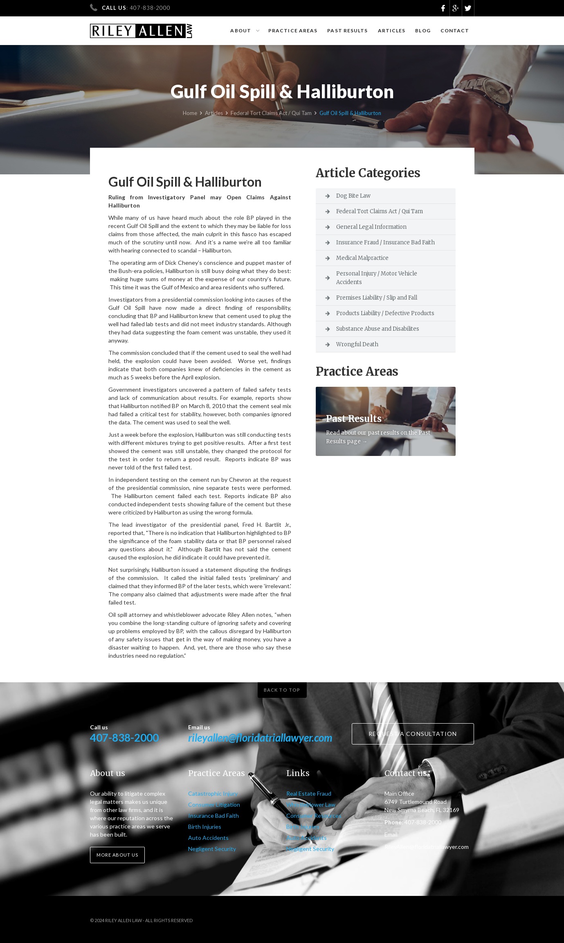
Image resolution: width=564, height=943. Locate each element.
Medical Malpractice (362, 258)
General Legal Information (371, 226)
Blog (422, 30)
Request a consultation (413, 733)
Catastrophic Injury (213, 793)
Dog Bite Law (353, 195)
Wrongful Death (357, 344)
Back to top (282, 690)
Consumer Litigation (214, 804)
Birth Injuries (204, 826)
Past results (347, 30)
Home (190, 114)
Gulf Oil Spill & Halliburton (350, 114)
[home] (141, 27)
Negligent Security (212, 848)
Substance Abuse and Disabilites (377, 328)
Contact (455, 30)
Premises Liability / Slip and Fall (376, 297)
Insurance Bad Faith (213, 815)
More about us (117, 854)
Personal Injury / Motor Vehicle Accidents (376, 278)
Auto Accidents (208, 837)
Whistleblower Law (310, 804)
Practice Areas (292, 30)
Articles (392, 30)
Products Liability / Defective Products (385, 313)
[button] (244, 30)
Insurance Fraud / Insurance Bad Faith (385, 242)
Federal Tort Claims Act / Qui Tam (271, 114)
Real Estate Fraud (308, 793)
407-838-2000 (124, 737)
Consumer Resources (314, 815)
